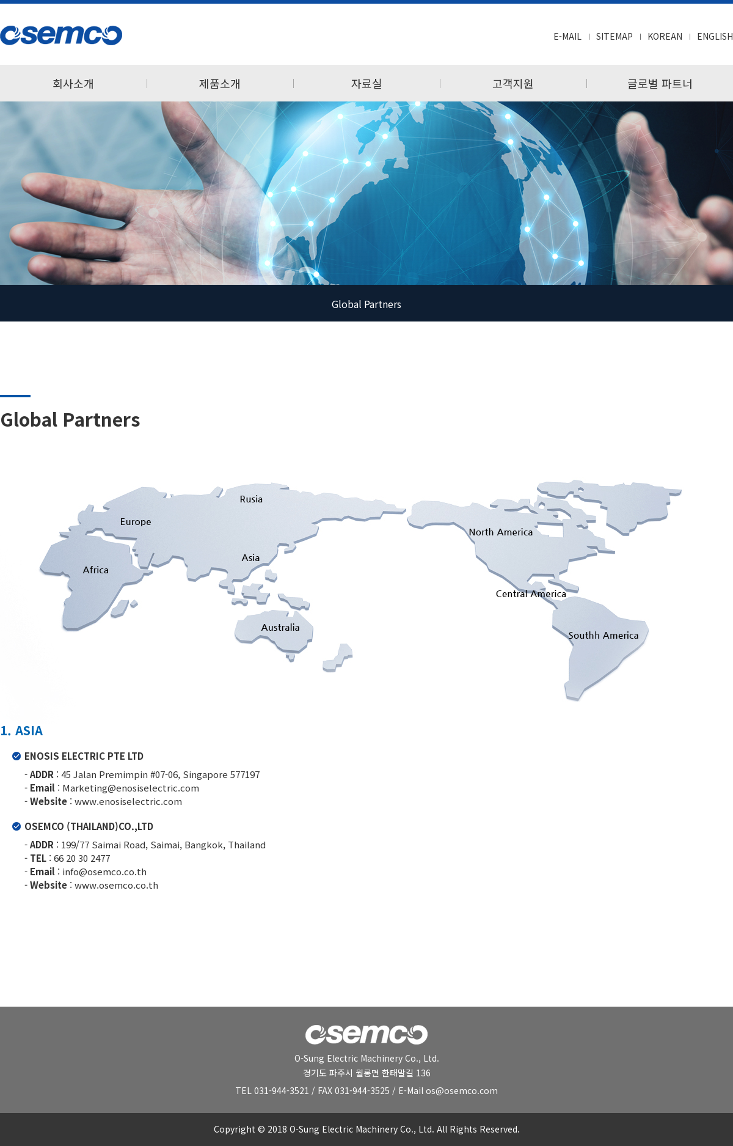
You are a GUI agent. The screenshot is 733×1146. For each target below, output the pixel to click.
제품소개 (220, 83)
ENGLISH (715, 36)
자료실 (366, 83)
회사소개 (73, 83)
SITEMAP (614, 36)
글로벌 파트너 (660, 83)
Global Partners (366, 303)
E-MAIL (567, 36)
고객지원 (513, 83)
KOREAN (664, 36)
